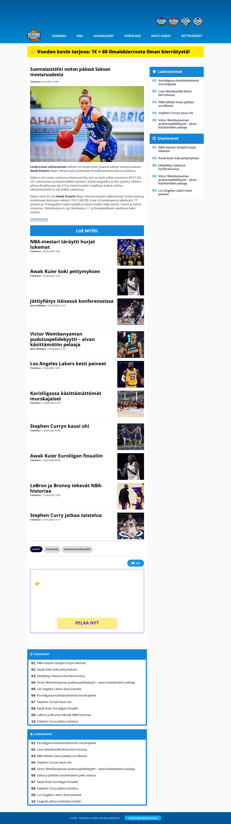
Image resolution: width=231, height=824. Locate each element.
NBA (80, 36)
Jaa (135, 563)
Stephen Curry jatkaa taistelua (66, 515)
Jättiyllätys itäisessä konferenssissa (72, 301)
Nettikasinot (191, 36)
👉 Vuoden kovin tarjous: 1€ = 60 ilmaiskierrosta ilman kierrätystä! (110, 51)
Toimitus (35, 81)
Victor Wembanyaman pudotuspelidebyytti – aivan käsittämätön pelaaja (62, 339)
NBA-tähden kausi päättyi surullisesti (62, 756)
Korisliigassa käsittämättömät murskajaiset (65, 396)
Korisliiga (132, 36)
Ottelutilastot (39, 219)
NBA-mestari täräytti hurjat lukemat (62, 244)
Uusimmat (41, 654)
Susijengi (59, 36)
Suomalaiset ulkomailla (77, 549)
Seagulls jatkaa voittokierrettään (59, 801)
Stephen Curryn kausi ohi (59, 426)
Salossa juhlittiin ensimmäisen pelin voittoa (66, 775)
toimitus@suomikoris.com (143, 817)
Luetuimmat (43, 734)
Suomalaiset (103, 36)
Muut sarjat (161, 36)
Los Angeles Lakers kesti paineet (68, 363)
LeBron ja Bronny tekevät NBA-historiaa (66, 488)
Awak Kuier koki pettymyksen (65, 271)
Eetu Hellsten (38, 305)
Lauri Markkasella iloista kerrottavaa (62, 749)
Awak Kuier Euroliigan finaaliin (66, 455)
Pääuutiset (52, 549)
